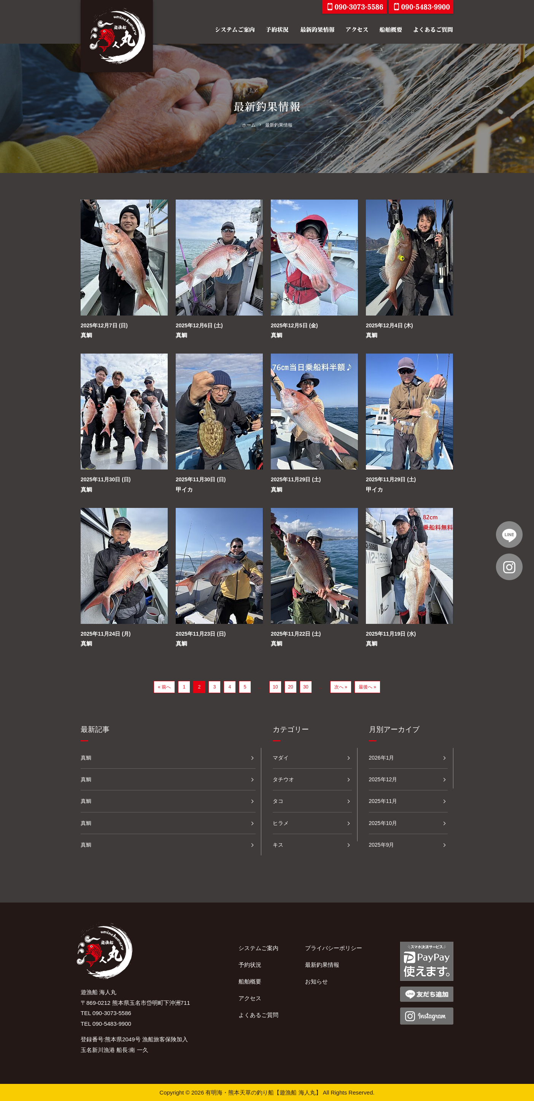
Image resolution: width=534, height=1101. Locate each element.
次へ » (340, 687)
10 (275, 687)
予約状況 (249, 964)
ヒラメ (281, 823)
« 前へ (164, 687)
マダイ (281, 758)
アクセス (249, 998)
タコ (278, 801)
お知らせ (316, 981)
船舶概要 (249, 981)
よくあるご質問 (258, 1015)
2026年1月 (381, 758)
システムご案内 (258, 948)
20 (290, 687)
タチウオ (283, 779)
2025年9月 (381, 845)
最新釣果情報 (322, 964)
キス (278, 845)
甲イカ (184, 489)
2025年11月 (383, 801)
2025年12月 (383, 779)
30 (305, 687)
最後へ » (367, 687)
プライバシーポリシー (333, 948)
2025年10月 (383, 823)
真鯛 (86, 335)
